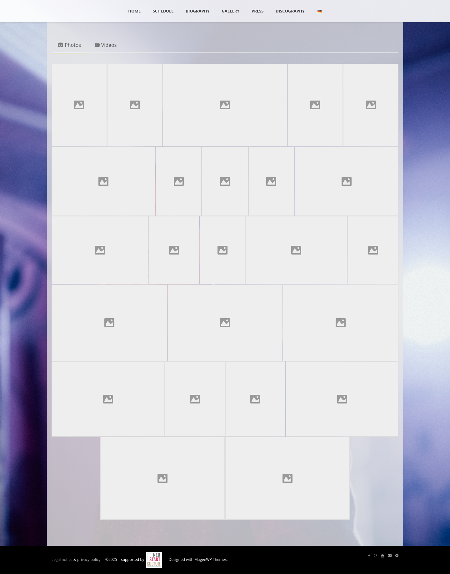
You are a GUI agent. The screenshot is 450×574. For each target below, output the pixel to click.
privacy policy (89, 559)
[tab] (69, 45)
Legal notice (62, 559)
